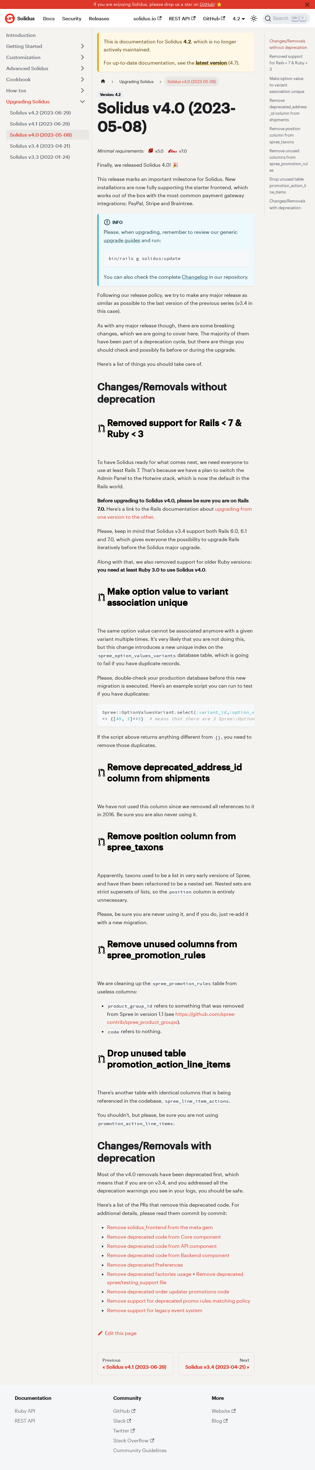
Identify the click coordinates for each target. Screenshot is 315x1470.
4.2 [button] (236, 18)
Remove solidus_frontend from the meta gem (160, 1227)
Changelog (195, 277)
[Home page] (103, 81)
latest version (211, 63)
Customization (23, 57)
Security (72, 18)
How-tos (16, 90)
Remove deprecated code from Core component (164, 1237)
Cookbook (18, 79)
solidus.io (147, 18)
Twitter (124, 1430)
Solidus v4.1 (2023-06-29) (40, 123)
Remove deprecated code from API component (162, 1246)
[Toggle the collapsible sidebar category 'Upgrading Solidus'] (82, 101)
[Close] (307, 4)
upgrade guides (122, 240)
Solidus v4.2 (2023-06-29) (40, 112)
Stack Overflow (133, 1440)
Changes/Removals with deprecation (287, 204)
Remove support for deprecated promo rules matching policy (178, 1301)
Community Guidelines (140, 1450)
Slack (122, 1421)
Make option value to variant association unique (167, 597)
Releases (99, 18)
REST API (182, 18)
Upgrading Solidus (28, 101)
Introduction (21, 35)
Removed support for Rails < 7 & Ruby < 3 (174, 428)
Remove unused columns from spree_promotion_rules (172, 949)
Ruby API (25, 1411)
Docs (49, 18)
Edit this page (117, 1333)
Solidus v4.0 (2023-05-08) (41, 135)
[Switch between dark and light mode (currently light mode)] (254, 18)
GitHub (207, 4)
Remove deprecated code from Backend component (168, 1255)
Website (224, 1411)
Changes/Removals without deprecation (288, 44)
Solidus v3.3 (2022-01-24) (40, 157)
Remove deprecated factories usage (149, 1274)
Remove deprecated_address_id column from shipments (174, 772)
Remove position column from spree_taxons (171, 841)
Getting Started (24, 46)
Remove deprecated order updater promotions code (168, 1291)
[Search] (286, 18)
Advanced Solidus (27, 68)
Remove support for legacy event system (154, 1310)
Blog (220, 1421)
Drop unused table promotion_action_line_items (168, 1058)
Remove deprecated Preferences (145, 1265)
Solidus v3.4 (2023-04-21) (40, 146)
